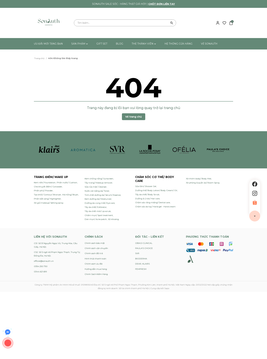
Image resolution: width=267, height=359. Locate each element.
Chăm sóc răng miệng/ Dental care (152, 202)
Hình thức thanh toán (95, 258)
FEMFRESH (140, 269)
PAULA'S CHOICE (144, 248)
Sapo (166, 288)
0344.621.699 (40, 271)
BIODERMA (141, 258)
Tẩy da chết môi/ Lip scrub (98, 211)
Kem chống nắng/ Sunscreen (99, 178)
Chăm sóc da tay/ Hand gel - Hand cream (155, 206)
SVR (137, 253)
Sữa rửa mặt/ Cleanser (96, 186)
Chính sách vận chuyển (96, 248)
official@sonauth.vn (44, 261)
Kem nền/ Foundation (45, 182)
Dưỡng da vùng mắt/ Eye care (100, 203)
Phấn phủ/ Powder (43, 190)
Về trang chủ (133, 116)
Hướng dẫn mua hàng (96, 269)
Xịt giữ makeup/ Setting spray (49, 203)
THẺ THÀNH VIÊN (144, 43)
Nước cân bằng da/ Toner (97, 191)
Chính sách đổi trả (94, 253)
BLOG (119, 43)
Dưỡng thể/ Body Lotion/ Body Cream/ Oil (156, 190)
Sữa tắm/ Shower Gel (145, 186)
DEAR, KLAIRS (142, 263)
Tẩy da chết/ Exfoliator (96, 207)
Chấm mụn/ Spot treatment (99, 215)
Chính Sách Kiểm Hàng (96, 274)
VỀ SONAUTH (209, 43)
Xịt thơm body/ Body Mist (198, 178)
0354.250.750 (41, 266)
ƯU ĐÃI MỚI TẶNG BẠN (48, 43)
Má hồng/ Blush (70, 194)
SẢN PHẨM (79, 43)
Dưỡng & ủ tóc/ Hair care (147, 198)
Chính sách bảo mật (95, 243)
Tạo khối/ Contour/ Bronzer (47, 194)
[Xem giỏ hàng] (231, 22)
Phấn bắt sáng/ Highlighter (47, 198)
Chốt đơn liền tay (161, 3)
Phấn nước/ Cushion (67, 182)
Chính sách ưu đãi (94, 263)
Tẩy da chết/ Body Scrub (147, 194)
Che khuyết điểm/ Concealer (48, 186)
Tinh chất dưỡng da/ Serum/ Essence (103, 195)
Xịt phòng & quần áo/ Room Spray (203, 182)
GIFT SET (101, 43)
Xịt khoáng (113, 219)
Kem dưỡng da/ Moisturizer (98, 199)
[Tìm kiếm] (172, 22)
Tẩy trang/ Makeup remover (98, 182)
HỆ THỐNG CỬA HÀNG (178, 43)
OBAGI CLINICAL (143, 243)
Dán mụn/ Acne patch (96, 219)
